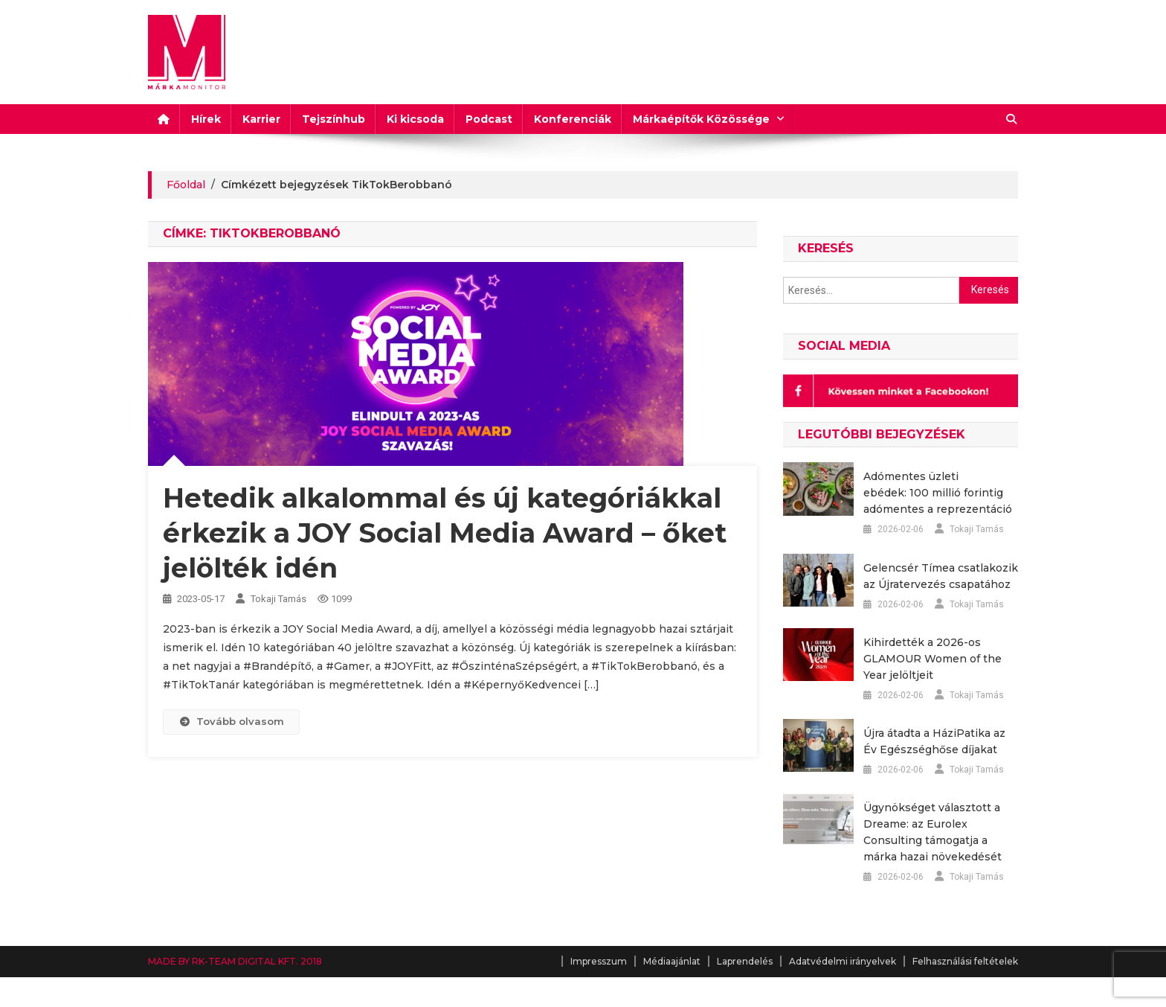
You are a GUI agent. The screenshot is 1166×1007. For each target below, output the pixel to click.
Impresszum (598, 961)
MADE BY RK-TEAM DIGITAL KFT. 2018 (235, 961)
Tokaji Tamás (278, 598)
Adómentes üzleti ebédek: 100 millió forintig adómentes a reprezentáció (937, 493)
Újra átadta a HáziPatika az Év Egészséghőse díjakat (934, 741)
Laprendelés (745, 961)
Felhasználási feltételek (965, 961)
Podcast (489, 119)
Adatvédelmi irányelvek (842, 961)
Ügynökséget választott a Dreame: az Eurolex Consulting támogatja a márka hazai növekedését (932, 832)
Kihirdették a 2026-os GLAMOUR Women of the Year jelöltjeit (932, 659)
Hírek (206, 119)
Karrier (261, 119)
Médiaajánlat (671, 961)
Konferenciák (572, 119)
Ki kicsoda (415, 119)
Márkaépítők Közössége (701, 119)
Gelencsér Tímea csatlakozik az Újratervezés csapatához (940, 576)
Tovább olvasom (231, 721)
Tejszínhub (333, 119)
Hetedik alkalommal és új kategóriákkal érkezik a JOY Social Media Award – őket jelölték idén (445, 533)
